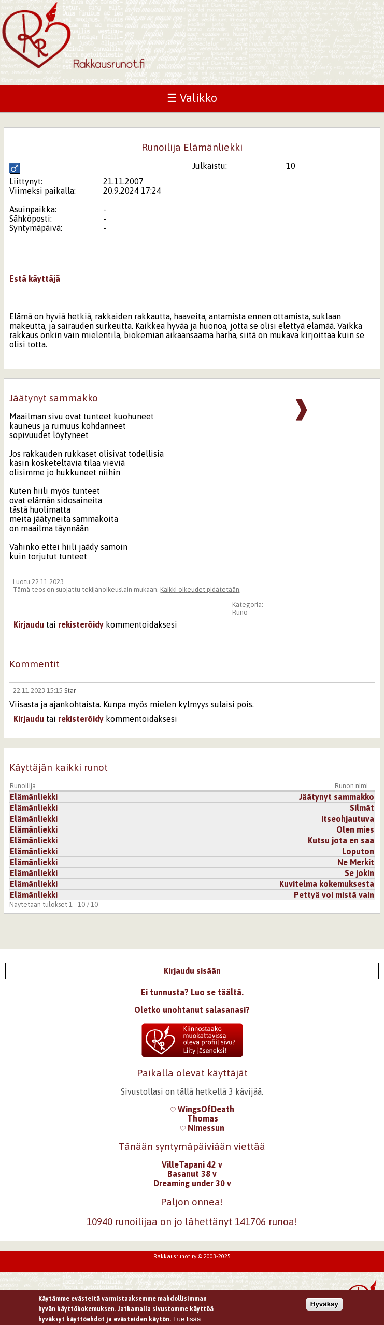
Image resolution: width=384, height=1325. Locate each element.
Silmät (362, 807)
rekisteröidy (81, 624)
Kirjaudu (28, 624)
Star (70, 690)
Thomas (202, 1118)
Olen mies (355, 829)
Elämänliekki (34, 797)
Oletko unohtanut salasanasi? (192, 1009)
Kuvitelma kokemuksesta (326, 884)
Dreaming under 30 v (192, 1183)
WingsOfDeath (202, 1109)
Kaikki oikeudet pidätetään (199, 589)
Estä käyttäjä (34, 278)
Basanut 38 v (192, 1173)
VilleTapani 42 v (192, 1164)
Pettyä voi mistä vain (334, 894)
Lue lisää (187, 1321)
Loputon (358, 851)
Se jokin (359, 873)
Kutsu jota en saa (341, 840)
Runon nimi (351, 786)
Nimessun (202, 1127)
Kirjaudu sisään (192, 970)
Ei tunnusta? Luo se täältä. (192, 992)
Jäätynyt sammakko (336, 797)
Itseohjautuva (347, 818)
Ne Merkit (355, 862)
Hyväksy (324, 1305)
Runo (240, 612)
